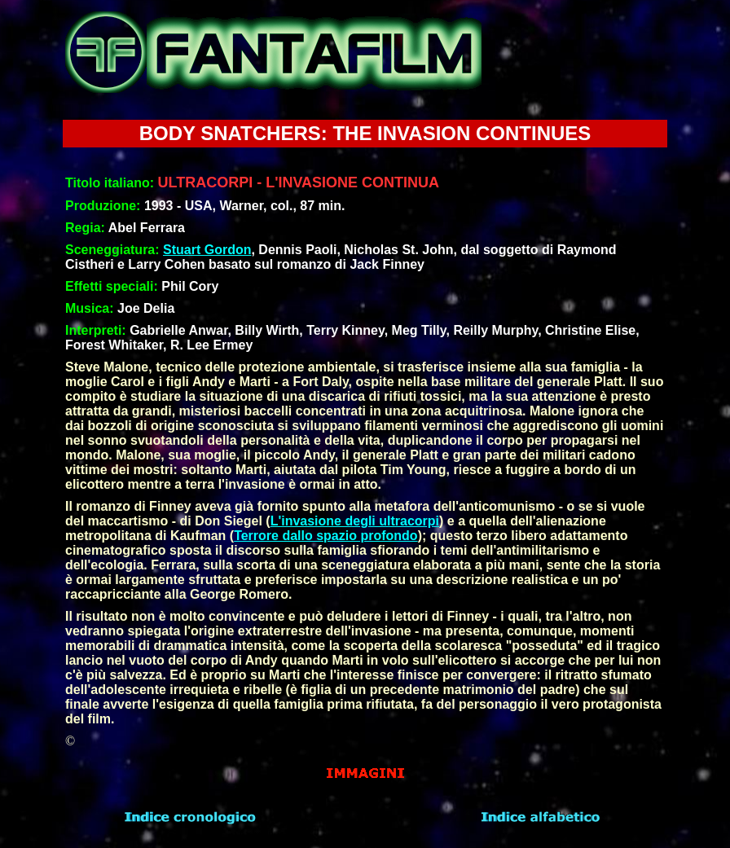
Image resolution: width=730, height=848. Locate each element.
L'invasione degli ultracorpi (354, 521)
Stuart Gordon (207, 250)
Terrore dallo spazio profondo (326, 536)
